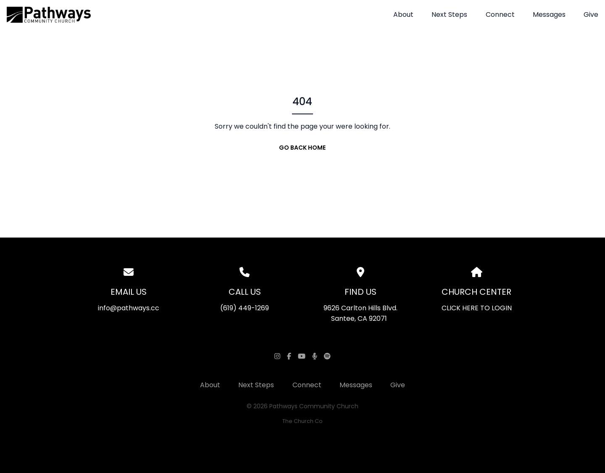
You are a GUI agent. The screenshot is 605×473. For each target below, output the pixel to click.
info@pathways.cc (128, 308)
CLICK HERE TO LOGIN (477, 308)
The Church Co (302, 421)
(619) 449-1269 (244, 308)
